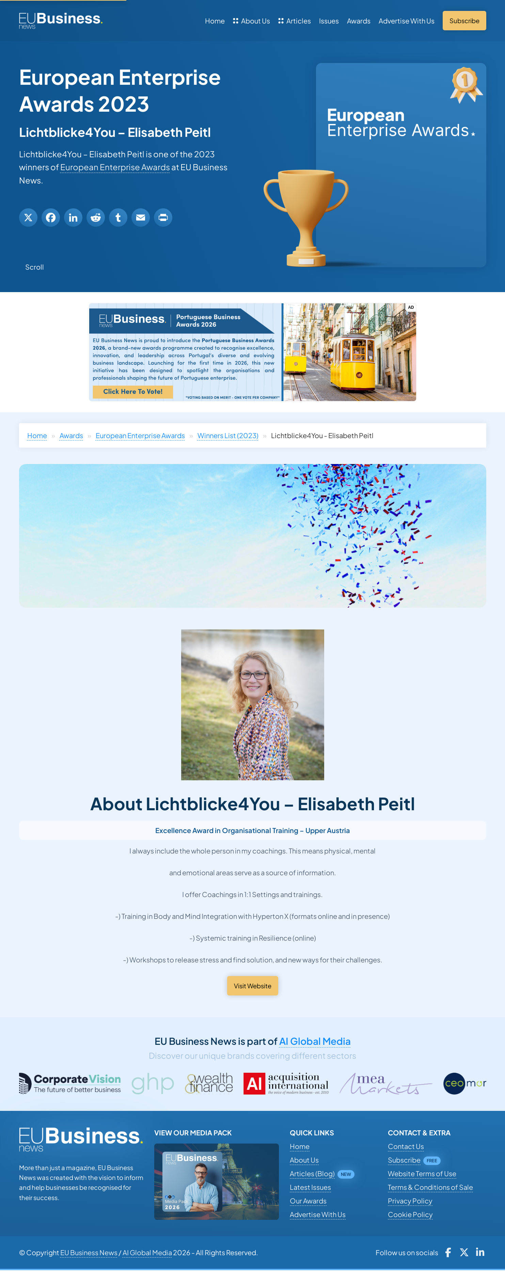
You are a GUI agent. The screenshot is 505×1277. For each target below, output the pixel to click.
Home (215, 20)
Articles (294, 20)
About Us (251, 20)
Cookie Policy (410, 1214)
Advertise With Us (407, 20)
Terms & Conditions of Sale (430, 1187)
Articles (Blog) (312, 1173)
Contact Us (406, 1146)
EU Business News (88, 1252)
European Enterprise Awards (115, 167)
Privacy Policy (410, 1200)
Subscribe (404, 1159)
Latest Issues (310, 1187)
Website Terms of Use (422, 1173)
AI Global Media (315, 1041)
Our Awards (308, 1200)
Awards (358, 20)
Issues (329, 20)
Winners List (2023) (228, 435)
